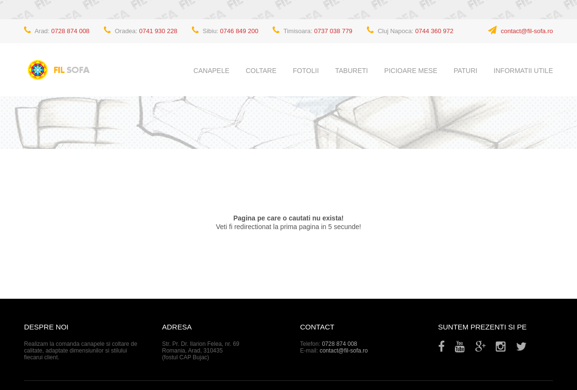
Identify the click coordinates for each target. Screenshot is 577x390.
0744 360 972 (434, 31)
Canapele (211, 70)
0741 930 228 (158, 31)
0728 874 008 (70, 31)
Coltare (261, 70)
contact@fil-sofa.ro (527, 31)
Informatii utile (523, 70)
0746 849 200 (239, 31)
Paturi (465, 70)
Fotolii (306, 70)
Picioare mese (410, 70)
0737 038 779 (333, 31)
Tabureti (351, 70)
